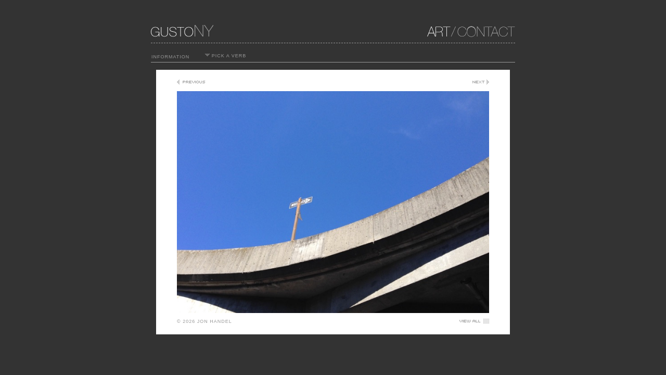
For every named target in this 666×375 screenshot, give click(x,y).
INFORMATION (170, 56)
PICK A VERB (225, 55)
